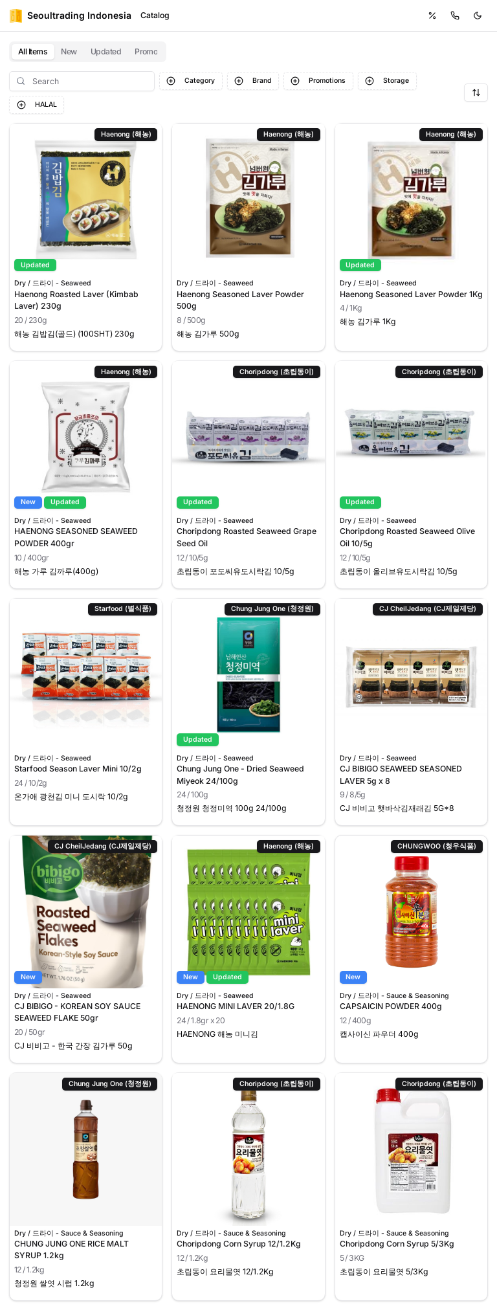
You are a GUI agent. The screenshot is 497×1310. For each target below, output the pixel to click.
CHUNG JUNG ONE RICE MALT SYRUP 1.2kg (71, 1249)
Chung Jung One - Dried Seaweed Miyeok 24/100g (240, 774)
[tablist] (87, 51)
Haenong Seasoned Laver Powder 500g (240, 300)
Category (190, 80)
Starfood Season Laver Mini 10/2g (78, 768)
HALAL (37, 104)
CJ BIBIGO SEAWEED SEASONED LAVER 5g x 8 (401, 774)
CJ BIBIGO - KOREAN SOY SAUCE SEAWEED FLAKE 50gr (77, 1012)
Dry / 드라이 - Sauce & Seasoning (394, 996)
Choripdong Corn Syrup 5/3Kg (397, 1244)
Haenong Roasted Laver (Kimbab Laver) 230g (76, 300)
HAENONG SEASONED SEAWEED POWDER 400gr (76, 537)
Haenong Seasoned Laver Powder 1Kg (411, 294)
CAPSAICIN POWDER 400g (391, 1006)
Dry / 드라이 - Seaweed (52, 283)
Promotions (318, 80)
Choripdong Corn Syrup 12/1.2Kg (239, 1244)
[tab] (33, 52)
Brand (252, 80)
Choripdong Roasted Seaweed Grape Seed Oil (246, 537)
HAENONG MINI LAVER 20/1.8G (235, 1006)
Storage (387, 80)
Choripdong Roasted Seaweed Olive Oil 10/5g (407, 537)
